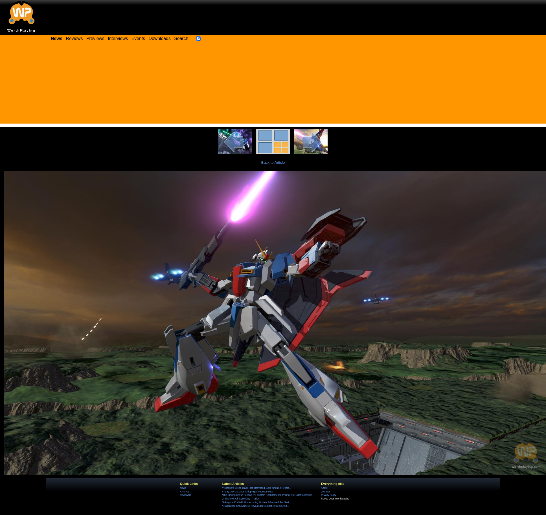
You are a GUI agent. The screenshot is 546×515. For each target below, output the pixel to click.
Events (138, 38)
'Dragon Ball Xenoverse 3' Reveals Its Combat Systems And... (255, 506)
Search (181, 38)
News (183, 488)
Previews (95, 38)
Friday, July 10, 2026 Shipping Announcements (247, 491)
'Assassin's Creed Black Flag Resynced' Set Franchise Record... (256, 488)
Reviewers (185, 495)
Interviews (118, 38)
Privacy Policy (328, 495)
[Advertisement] (273, 84)
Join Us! (325, 491)
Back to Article (273, 162)
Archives (184, 491)
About (324, 488)
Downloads (160, 38)
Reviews (74, 38)
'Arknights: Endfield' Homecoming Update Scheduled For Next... (256, 502)
